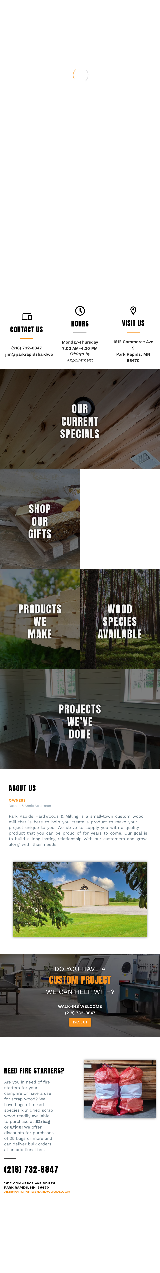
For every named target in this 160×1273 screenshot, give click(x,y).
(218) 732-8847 (31, 1169)
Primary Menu (148, 7)
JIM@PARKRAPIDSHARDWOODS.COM (37, 1192)
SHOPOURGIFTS (40, 556)
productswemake (40, 656)
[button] (27, 317)
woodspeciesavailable (120, 656)
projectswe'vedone (80, 756)
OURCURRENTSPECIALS (80, 456)
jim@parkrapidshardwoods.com (38, 354)
